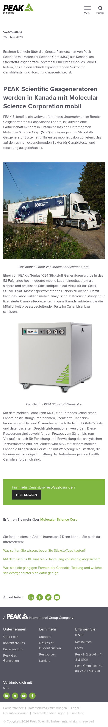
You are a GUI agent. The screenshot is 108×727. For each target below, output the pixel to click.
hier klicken (26, 495)
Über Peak (10, 637)
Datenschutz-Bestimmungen (47, 708)
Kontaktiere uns (14, 643)
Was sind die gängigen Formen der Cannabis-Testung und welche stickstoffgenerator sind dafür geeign (52, 570)
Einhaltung (77, 713)
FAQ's (79, 648)
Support (45, 637)
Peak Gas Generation (11, 658)
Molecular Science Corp (58, 519)
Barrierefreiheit (13, 708)
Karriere (44, 661)
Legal (75, 708)
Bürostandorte (13, 649)
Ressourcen (47, 654)
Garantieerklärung (15, 713)
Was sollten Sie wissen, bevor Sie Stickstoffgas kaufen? (44, 550)
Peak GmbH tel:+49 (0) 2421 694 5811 (88, 668)
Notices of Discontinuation (50, 645)
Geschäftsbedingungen (49, 713)
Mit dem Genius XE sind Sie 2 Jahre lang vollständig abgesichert (51, 559)
